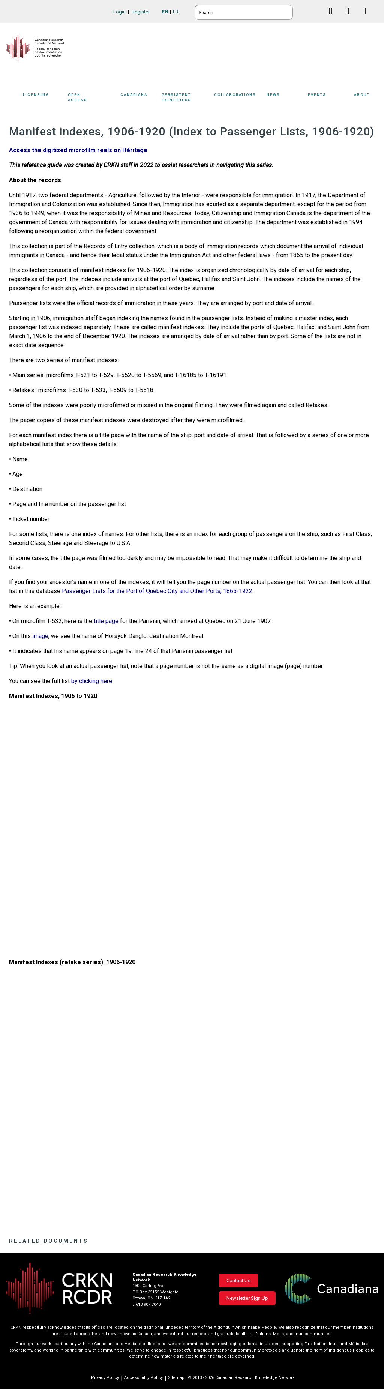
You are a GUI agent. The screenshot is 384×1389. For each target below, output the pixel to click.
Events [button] (329, 98)
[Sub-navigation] (42, 98)
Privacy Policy (105, 1377)
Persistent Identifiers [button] (188, 98)
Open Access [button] (92, 98)
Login (119, 12)
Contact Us (238, 1280)
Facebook (333, 18)
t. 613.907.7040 (146, 1304)
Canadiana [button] (139, 98)
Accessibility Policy (143, 1377)
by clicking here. (92, 681)
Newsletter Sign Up (247, 1298)
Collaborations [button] (240, 98)
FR (175, 12)
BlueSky (316, 11)
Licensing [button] (43, 98)
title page (105, 621)
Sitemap (176, 1377)
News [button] (285, 98)
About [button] (366, 98)
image (39, 636)
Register (141, 12)
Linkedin (350, 18)
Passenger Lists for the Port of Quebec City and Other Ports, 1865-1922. (158, 591)
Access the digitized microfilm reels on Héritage (78, 150)
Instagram (367, 18)
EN (165, 12)
